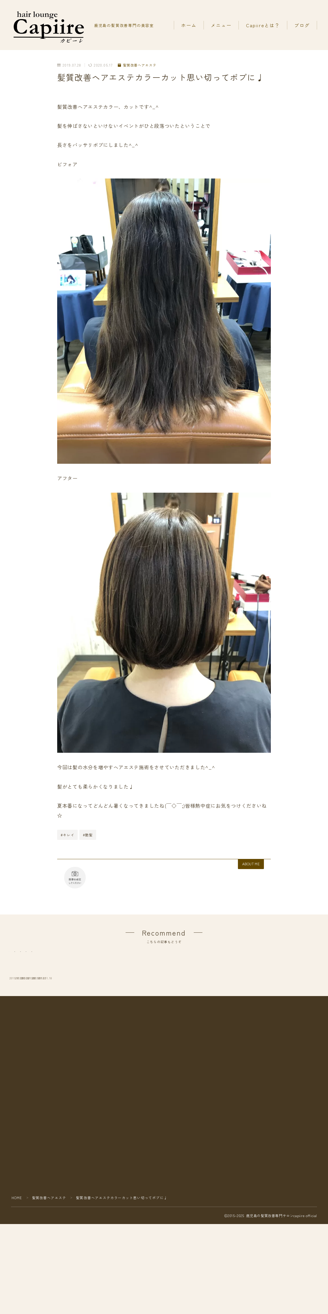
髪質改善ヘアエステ (137, 65)
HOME (17, 1240)
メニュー (221, 25)
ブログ (302, 25)
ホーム (189, 25)
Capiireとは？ (263, 25)
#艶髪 (88, 834)
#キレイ (67, 834)
